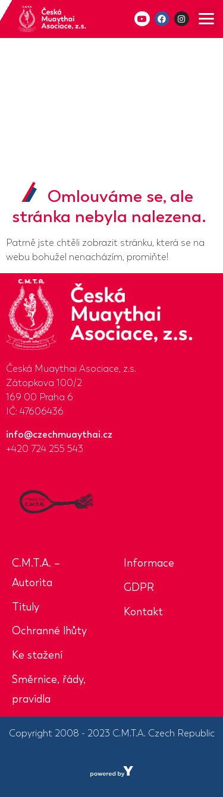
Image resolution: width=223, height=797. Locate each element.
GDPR (139, 587)
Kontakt (143, 611)
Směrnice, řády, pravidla (49, 689)
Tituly (25, 606)
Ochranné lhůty (49, 630)
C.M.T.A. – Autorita (36, 572)
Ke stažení (37, 655)
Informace (149, 563)
